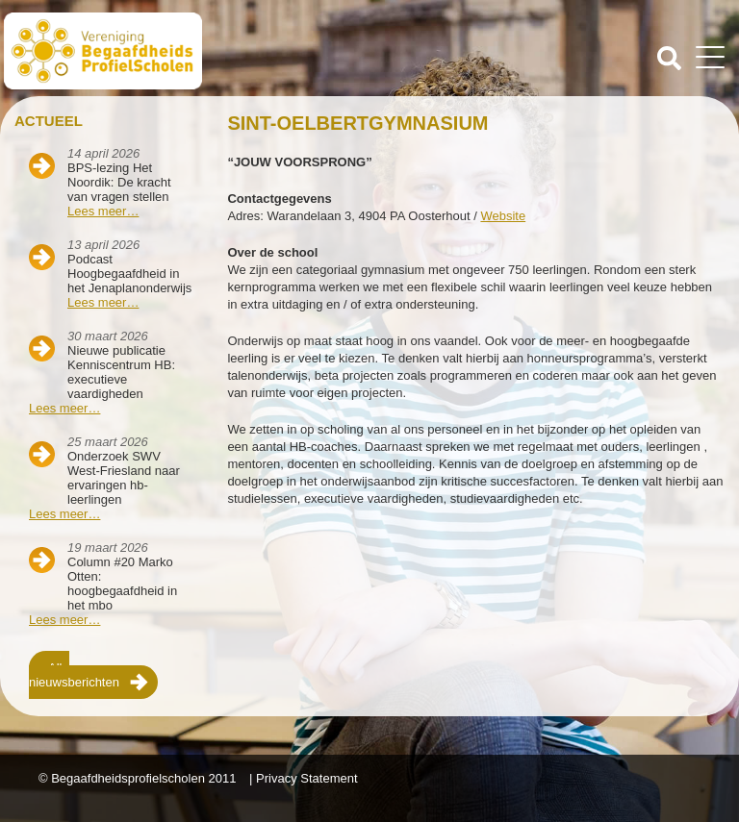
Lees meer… (103, 211)
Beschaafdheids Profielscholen (188, 50)
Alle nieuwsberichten (74, 674)
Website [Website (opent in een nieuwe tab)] (502, 216)
